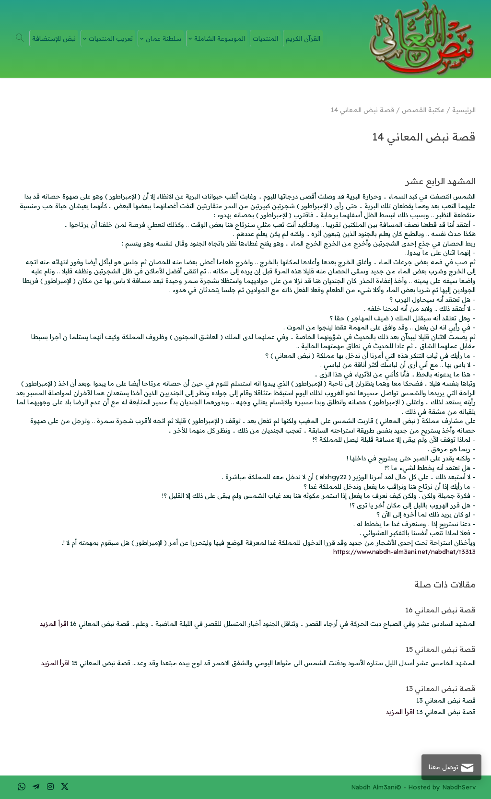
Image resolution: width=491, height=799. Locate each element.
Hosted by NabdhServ (442, 787)
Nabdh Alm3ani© (376, 787)
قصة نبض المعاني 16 (440, 609)
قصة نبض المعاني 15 (441, 649)
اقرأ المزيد (54, 623)
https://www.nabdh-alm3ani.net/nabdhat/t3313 (404, 551)
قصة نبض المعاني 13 (441, 688)
